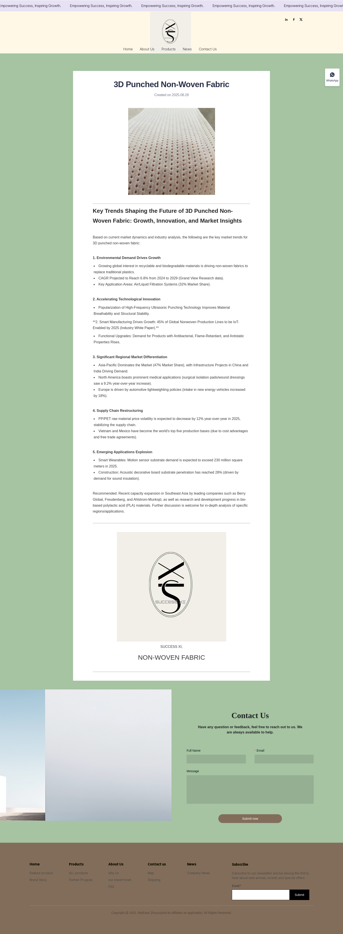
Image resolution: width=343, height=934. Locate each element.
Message (193, 771)
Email (260, 750)
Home (128, 49)
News (187, 49)
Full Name (194, 750)
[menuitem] (128, 49)
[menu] (170, 49)
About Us (147, 49)
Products (168, 49)
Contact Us (208, 49)
